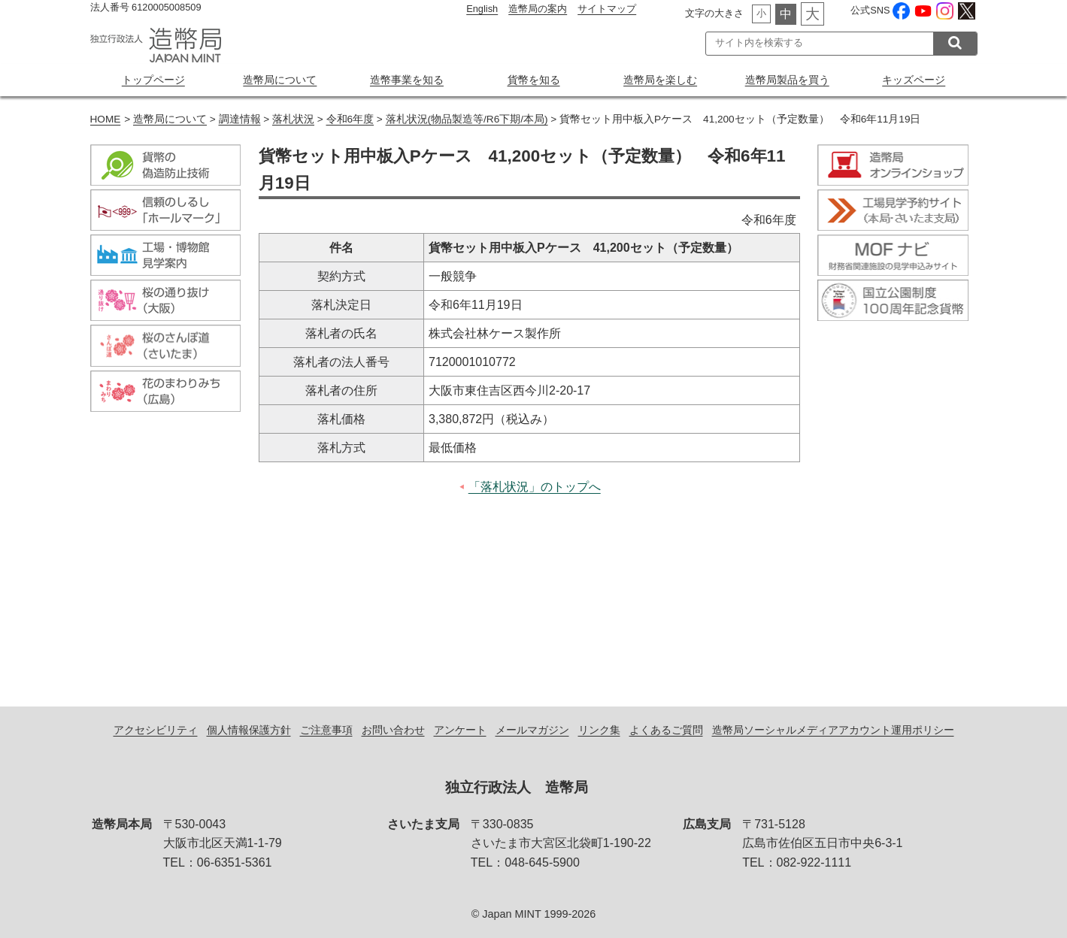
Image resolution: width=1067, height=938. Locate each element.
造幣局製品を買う (787, 80)
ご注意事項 (326, 730)
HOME (105, 119)
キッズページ (913, 80)
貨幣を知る (534, 80)
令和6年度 (350, 119)
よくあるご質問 (666, 730)
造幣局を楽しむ (660, 80)
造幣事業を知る (407, 80)
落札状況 (293, 119)
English (482, 8)
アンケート (460, 730)
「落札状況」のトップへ (534, 486)
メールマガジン (532, 730)
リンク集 (599, 730)
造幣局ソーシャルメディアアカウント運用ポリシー (833, 730)
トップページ (153, 80)
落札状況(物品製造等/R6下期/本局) (467, 119)
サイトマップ (606, 8)
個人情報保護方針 (249, 730)
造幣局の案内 (537, 8)
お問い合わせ (393, 730)
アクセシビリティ (156, 730)
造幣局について (280, 80)
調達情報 (240, 119)
